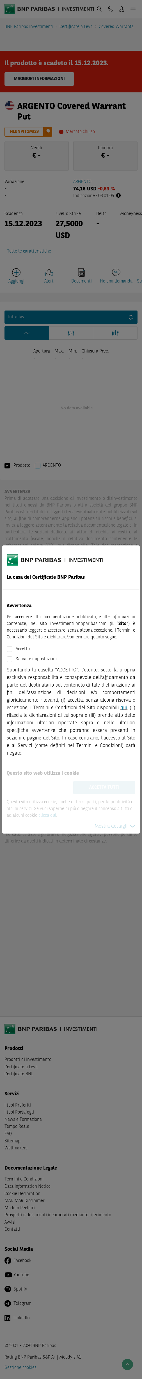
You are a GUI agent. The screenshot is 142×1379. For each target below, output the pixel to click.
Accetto (23, 649)
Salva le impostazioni (36, 659)
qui (123, 707)
